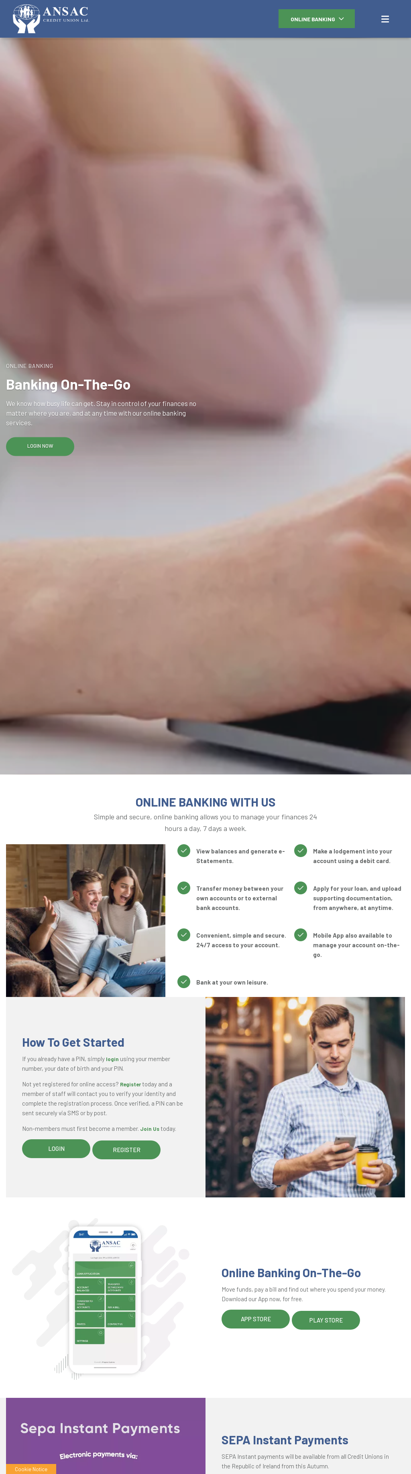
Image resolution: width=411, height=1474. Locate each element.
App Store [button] (255, 1319)
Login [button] (56, 1149)
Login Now (40, 446)
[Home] (38, 18)
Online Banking (313, 19)
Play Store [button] (326, 1319)
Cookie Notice (31, 1468)
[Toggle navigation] (385, 18)
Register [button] (126, 1149)
